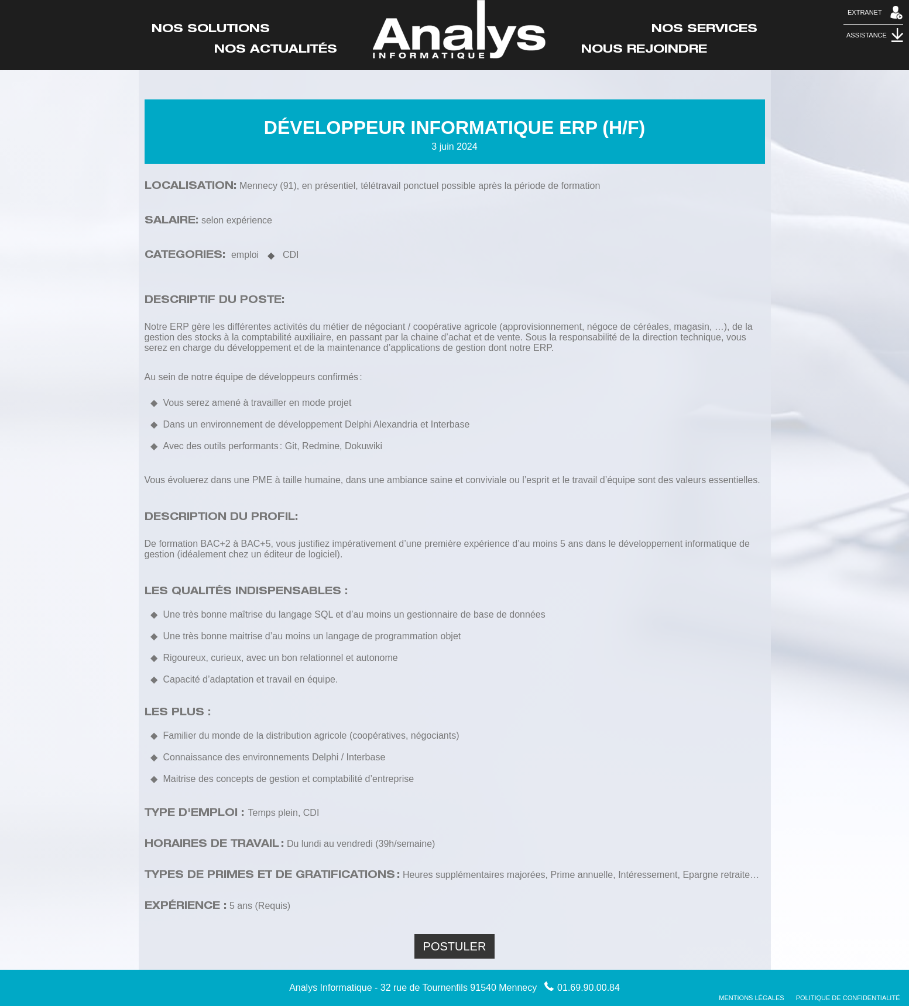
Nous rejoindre (644, 50)
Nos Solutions (211, 30)
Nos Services (704, 30)
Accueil (459, 29)
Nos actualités (275, 50)
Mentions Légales (751, 997)
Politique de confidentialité (848, 997)
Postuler (454, 946)
